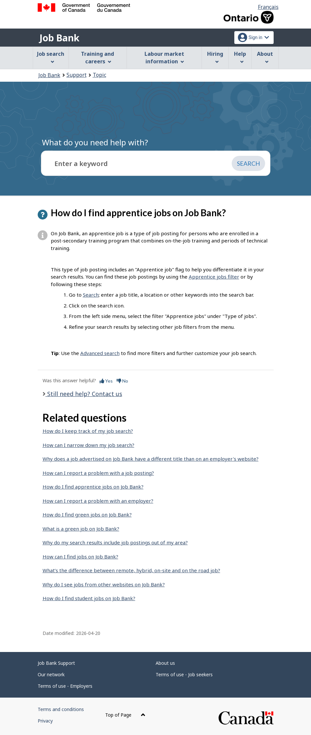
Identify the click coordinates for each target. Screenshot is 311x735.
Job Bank (59, 38)
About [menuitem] (265, 57)
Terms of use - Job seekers (184, 674)
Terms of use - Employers (65, 686)
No (122, 381)
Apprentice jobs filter (214, 276)
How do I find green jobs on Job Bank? (87, 514)
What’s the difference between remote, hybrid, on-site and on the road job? (131, 570)
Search (91, 294)
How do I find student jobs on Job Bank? (89, 598)
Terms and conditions (61, 709)
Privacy (45, 721)
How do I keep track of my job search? (88, 431)
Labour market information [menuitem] (164, 57)
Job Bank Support (56, 663)
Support (77, 74)
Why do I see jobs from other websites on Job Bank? (104, 584)
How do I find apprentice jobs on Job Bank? (93, 486)
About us (165, 663)
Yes (106, 381)
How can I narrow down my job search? (88, 445)
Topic (99, 74)
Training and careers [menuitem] (97, 57)
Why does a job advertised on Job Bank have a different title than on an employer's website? (151, 458)
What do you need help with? (95, 142)
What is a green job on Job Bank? (81, 528)
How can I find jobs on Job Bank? (80, 556)
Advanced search (100, 353)
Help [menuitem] (240, 57)
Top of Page (125, 715)
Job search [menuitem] (50, 57)
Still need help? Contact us (84, 394)
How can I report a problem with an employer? (98, 500)
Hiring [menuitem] (215, 57)
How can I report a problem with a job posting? (98, 473)
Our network (51, 674)
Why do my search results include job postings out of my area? (115, 542)
